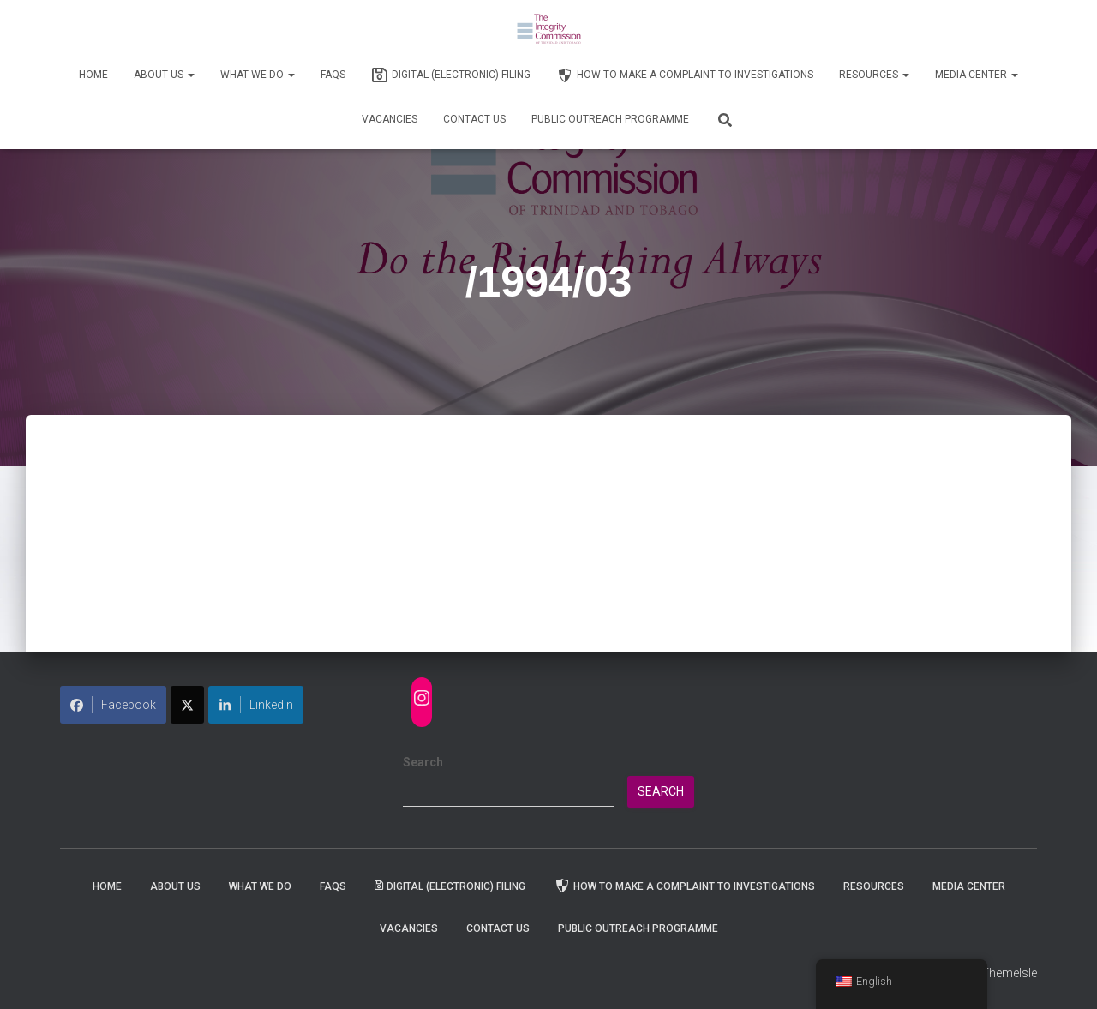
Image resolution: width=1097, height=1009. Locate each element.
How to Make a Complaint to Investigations (684, 75)
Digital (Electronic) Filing (451, 75)
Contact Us (474, 119)
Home (93, 75)
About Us (164, 75)
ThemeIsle (1009, 973)
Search (423, 762)
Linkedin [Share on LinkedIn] (256, 704)
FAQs (333, 75)
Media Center (976, 75)
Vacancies (389, 119)
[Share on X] (187, 705)
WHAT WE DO (257, 75)
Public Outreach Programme (610, 119)
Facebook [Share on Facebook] (113, 704)
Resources (874, 75)
